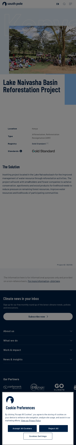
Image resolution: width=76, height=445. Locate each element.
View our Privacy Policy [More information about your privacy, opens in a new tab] (31, 420)
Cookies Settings (38, 436)
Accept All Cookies (22, 428)
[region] (38, 418)
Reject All (53, 428)
